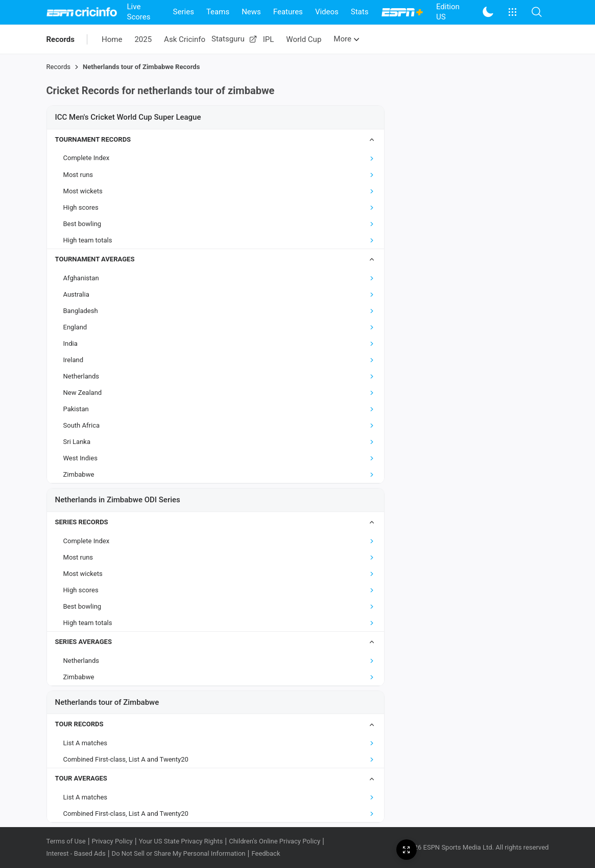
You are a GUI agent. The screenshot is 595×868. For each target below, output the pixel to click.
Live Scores (139, 11)
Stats (360, 11)
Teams (217, 11)
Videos (327, 11)
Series (183, 11)
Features (288, 11)
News (251, 11)
